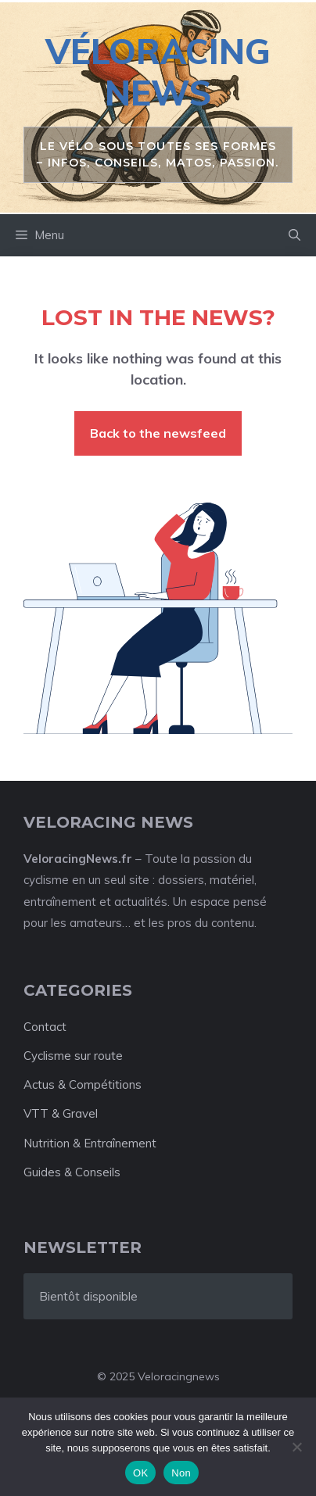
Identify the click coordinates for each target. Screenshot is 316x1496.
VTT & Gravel (60, 1113)
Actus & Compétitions (82, 1084)
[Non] (296, 1447)
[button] (294, 235)
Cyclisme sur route (73, 1055)
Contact (44, 1026)
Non (181, 1473)
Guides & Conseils (71, 1172)
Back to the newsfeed (158, 433)
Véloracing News (158, 72)
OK (140, 1473)
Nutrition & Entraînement (89, 1143)
